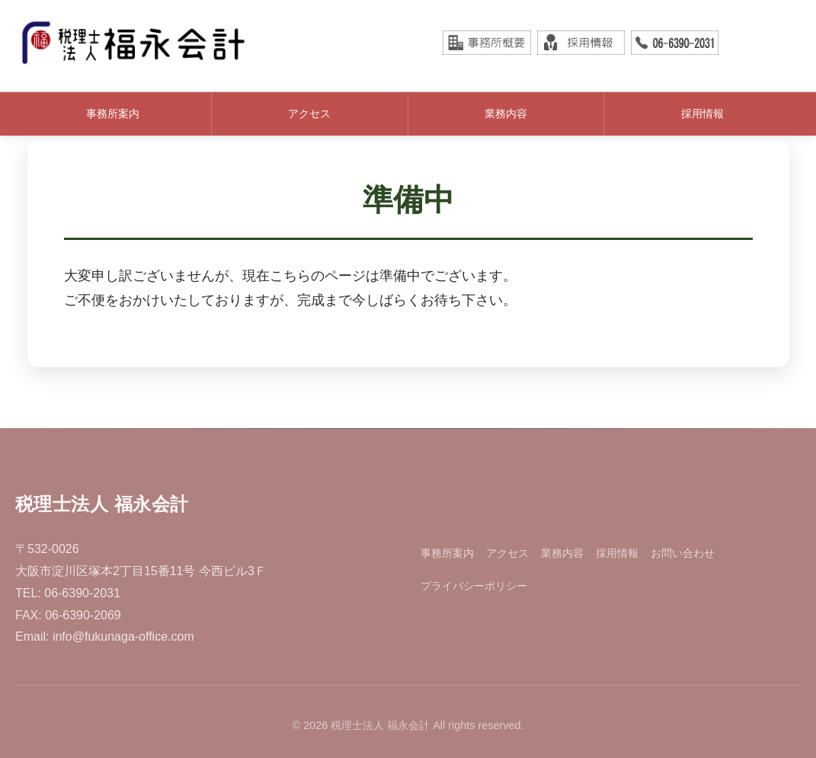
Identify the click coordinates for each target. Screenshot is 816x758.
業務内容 (506, 113)
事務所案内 (112, 113)
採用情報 (702, 113)
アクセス (309, 113)
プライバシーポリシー (474, 586)
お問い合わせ (683, 553)
